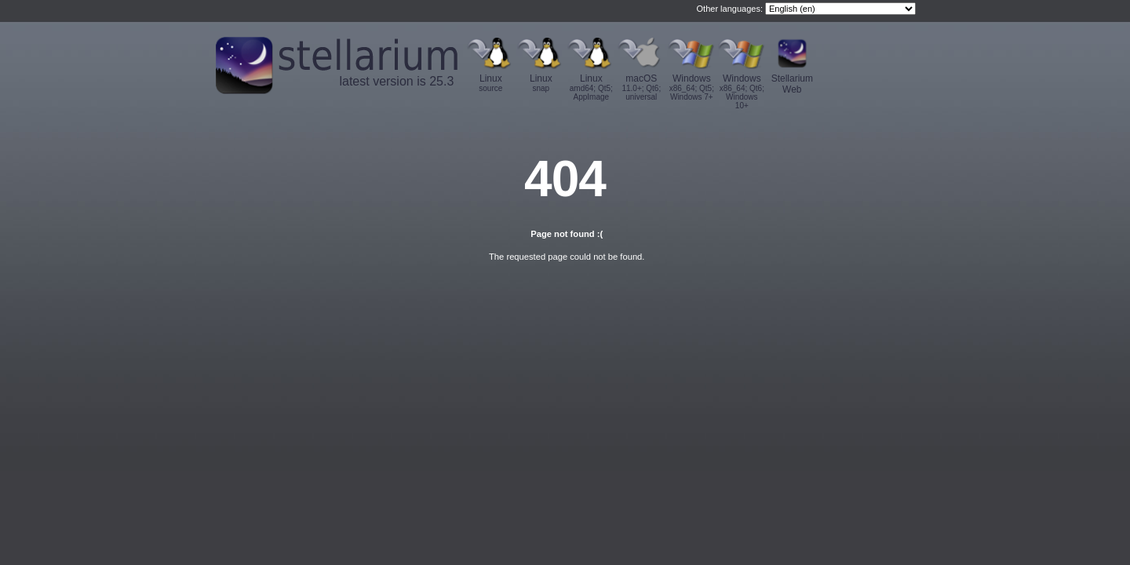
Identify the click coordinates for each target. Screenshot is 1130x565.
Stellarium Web (792, 84)
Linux (490, 83)
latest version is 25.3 (396, 81)
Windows (691, 87)
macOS (641, 87)
